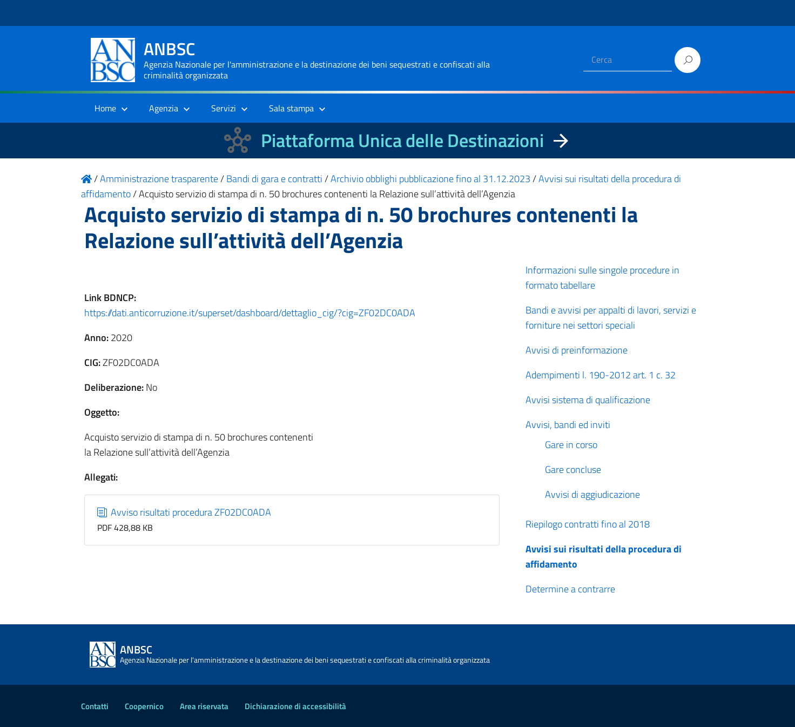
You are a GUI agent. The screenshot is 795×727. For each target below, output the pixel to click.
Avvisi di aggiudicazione (592, 494)
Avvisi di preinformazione (576, 350)
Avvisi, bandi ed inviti (567, 424)
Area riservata (204, 706)
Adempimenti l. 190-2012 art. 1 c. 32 (600, 375)
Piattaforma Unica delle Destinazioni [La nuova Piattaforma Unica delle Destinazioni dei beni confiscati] (402, 140)
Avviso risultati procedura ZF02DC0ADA (184, 512)
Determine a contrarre (570, 589)
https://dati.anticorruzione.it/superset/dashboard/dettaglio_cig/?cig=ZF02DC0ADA (249, 312)
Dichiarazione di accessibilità (295, 706)
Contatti (95, 706)
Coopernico (144, 706)
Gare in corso (571, 444)
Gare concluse (573, 469)
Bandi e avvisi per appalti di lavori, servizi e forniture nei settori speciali (610, 317)
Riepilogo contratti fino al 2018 (587, 524)
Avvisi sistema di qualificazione (587, 399)
